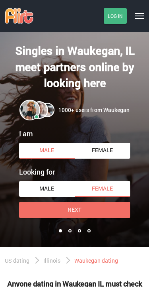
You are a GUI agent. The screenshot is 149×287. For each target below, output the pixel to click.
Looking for (37, 172)
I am (26, 133)
